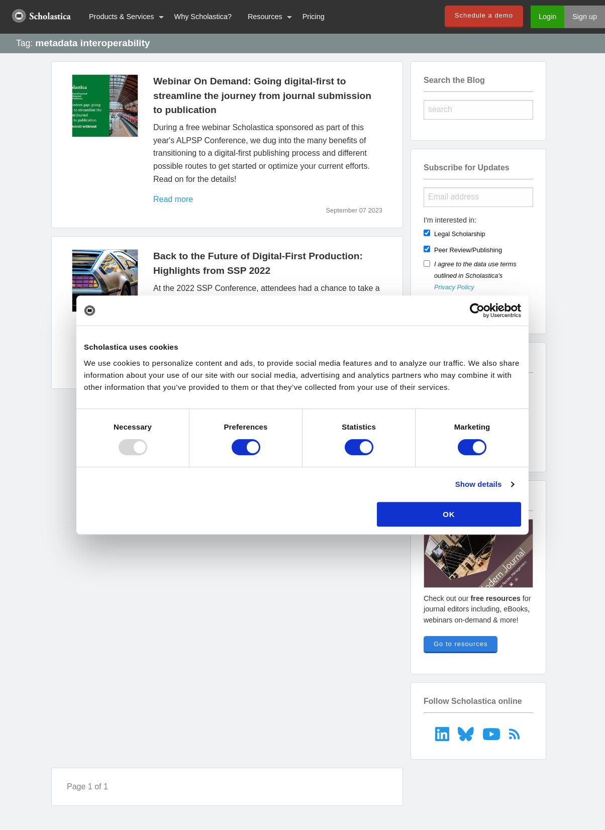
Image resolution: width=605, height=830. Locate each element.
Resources (265, 17)
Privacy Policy (454, 287)
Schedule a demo (484, 15)
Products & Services (121, 17)
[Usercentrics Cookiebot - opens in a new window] (477, 310)
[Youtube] (492, 734)
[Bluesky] (467, 734)
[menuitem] (40, 17)
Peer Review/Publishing (468, 250)
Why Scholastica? (203, 17)
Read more (173, 199)
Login (547, 17)
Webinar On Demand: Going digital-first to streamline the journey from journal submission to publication (262, 96)
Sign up (584, 17)
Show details (478, 484)
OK (449, 514)
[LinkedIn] (443, 734)
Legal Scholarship (459, 234)
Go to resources (461, 644)
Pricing (313, 17)
